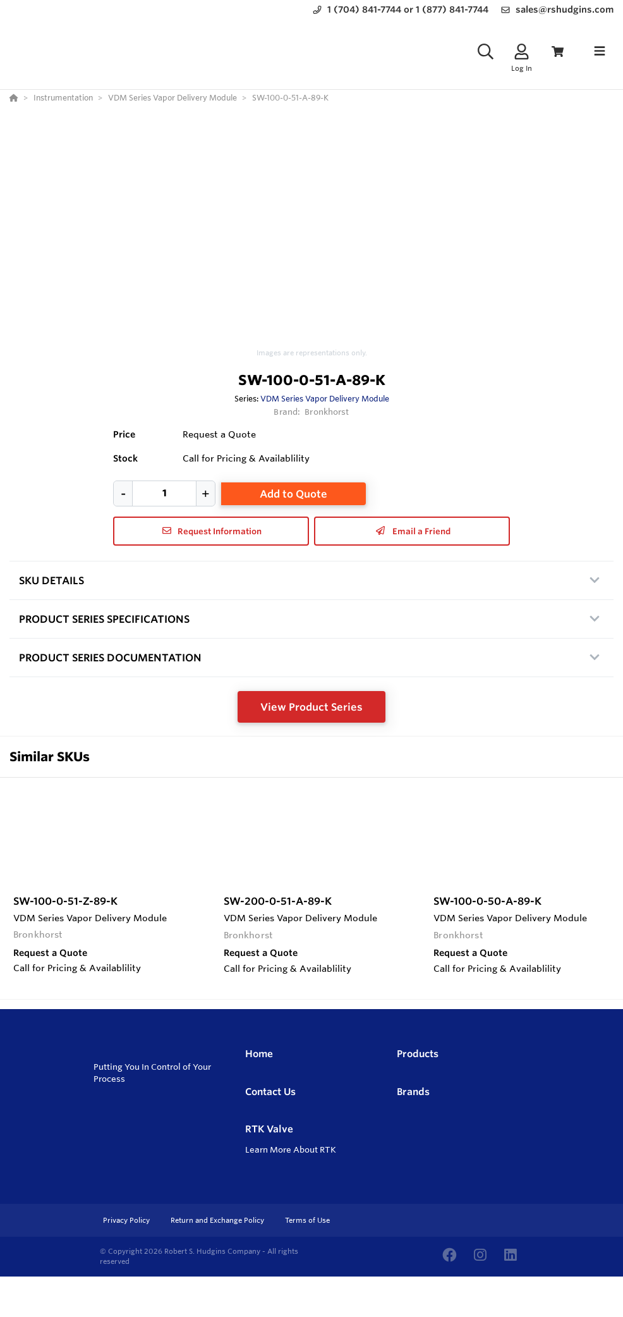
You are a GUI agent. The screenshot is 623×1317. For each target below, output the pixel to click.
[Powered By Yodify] (311, 1299)
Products (418, 1054)
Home (259, 1054)
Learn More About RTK (290, 1149)
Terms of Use (307, 1220)
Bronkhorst (327, 412)
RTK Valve (269, 1129)
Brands (413, 1092)
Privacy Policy (127, 1220)
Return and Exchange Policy (218, 1220)
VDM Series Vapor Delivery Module (324, 398)
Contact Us (270, 1092)
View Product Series (311, 707)
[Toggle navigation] (599, 51)
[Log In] (522, 51)
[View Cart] (558, 51)
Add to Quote (293, 493)
